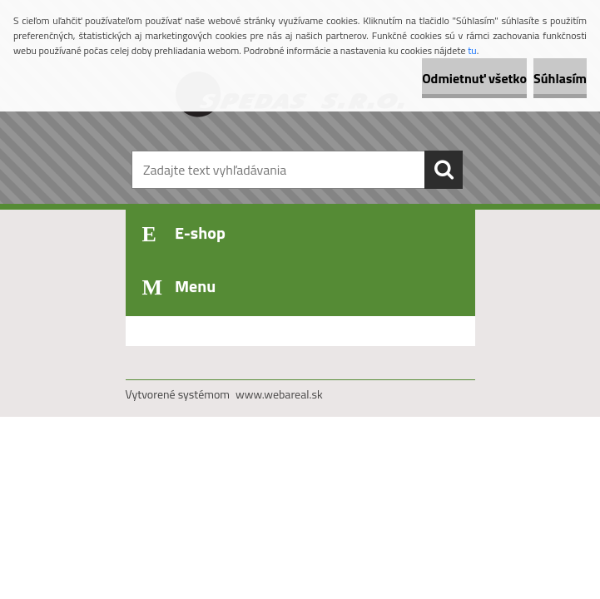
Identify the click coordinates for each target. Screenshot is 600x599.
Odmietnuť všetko (474, 78)
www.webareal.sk (279, 394)
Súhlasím (560, 78)
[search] (443, 170)
